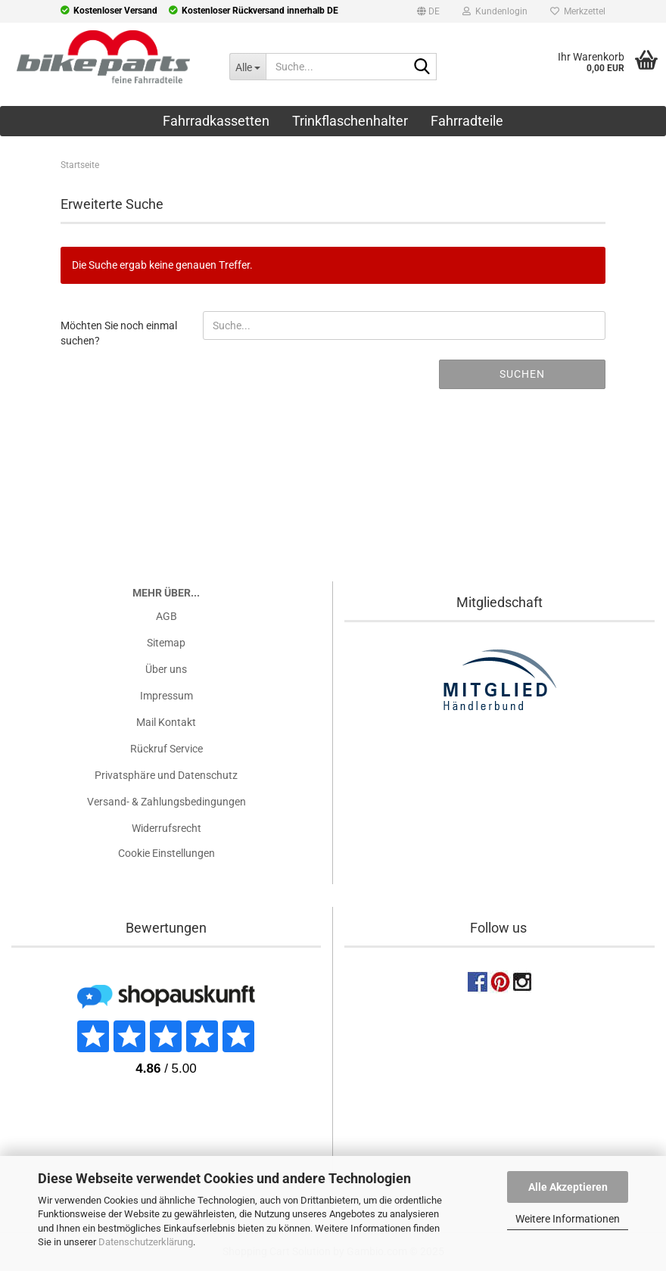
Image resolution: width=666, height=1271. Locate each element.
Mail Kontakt (166, 722)
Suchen (522, 374)
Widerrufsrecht (166, 828)
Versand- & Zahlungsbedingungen (166, 802)
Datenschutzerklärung (145, 1242)
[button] (428, 13)
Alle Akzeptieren (568, 1187)
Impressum (166, 696)
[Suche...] (247, 66)
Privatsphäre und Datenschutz (166, 775)
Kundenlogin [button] (495, 11)
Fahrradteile (467, 121)
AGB (166, 616)
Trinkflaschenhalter (350, 121)
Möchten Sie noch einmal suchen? (119, 332)
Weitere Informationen (567, 1219)
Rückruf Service (166, 749)
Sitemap (166, 643)
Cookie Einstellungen (166, 853)
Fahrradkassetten (216, 121)
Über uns (166, 669)
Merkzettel (577, 11)
